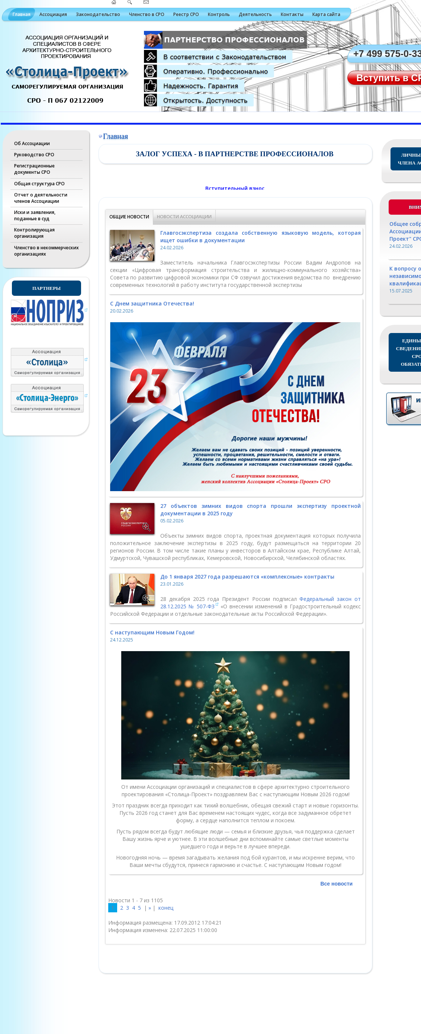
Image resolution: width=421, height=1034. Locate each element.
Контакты (292, 14)
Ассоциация (53, 14)
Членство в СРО (146, 14)
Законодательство (98, 14)
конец (165, 907)
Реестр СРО (186, 14)
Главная (21, 14)
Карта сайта (326, 14)
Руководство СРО (34, 154)
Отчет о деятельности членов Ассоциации (40, 198)
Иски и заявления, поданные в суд (34, 215)
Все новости (336, 884)
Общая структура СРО (39, 183)
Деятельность (255, 14)
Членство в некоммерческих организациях (46, 250)
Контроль (219, 14)
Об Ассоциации (32, 143)
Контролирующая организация (34, 233)
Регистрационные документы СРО (34, 169)
